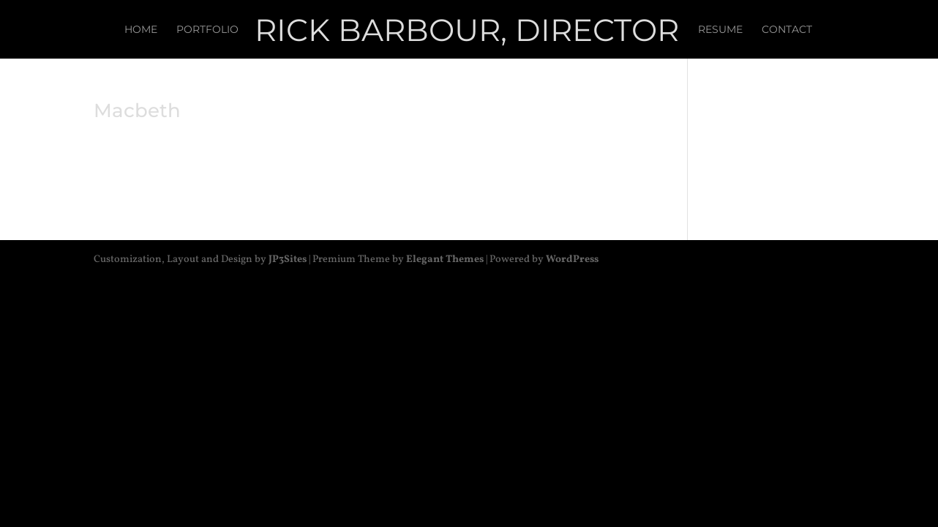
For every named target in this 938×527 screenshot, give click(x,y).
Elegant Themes (445, 259)
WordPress (572, 259)
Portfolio (207, 30)
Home (140, 30)
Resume (720, 30)
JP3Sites (288, 259)
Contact (787, 30)
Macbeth (137, 110)
